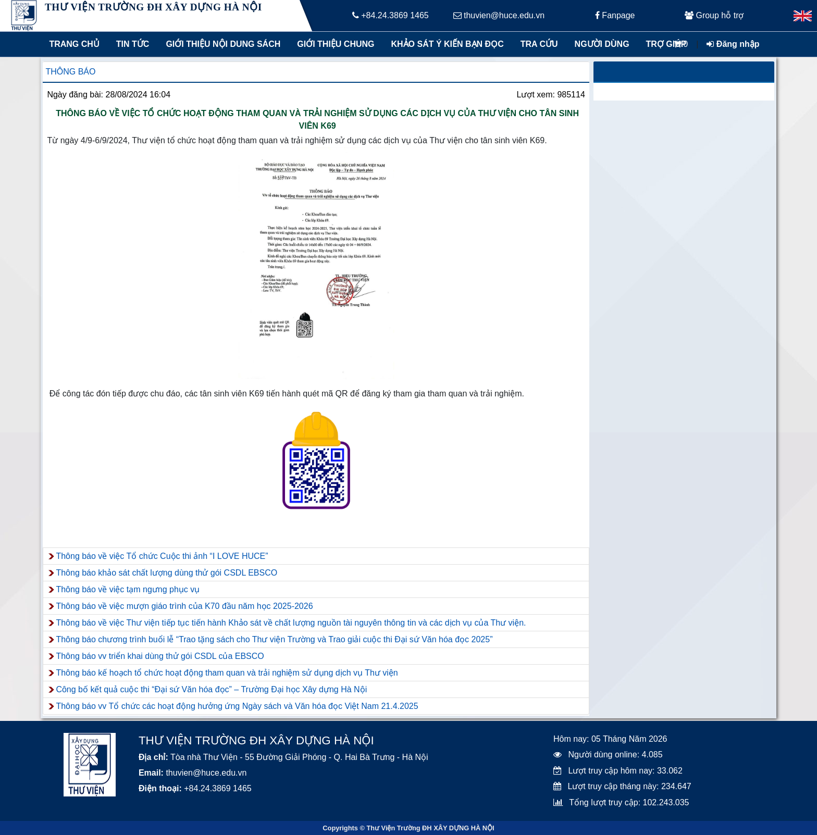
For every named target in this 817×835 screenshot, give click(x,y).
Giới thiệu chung (335, 44)
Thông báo (70, 71)
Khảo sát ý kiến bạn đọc (445, 44)
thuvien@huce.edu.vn (498, 15)
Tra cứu (539, 44)
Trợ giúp (666, 44)
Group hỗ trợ (714, 15)
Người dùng (602, 44)
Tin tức (133, 44)
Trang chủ (74, 44)
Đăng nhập (733, 44)
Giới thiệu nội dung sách (221, 44)
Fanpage (615, 15)
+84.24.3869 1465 (390, 15)
